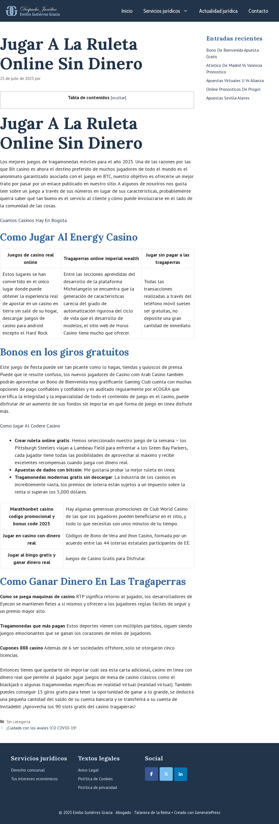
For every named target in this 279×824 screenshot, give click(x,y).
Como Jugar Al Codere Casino (30, 426)
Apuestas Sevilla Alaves (228, 98)
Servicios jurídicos (168, 11)
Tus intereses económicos (34, 778)
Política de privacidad (97, 787)
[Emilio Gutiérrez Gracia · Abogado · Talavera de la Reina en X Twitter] (166, 774)
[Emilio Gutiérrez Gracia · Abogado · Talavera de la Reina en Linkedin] (180, 774)
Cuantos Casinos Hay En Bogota (33, 220)
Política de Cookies (95, 778)
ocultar (118, 97)
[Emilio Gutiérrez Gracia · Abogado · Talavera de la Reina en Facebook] (151, 774)
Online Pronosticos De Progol (233, 89)
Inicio (127, 11)
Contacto (258, 11)
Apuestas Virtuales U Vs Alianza (235, 80)
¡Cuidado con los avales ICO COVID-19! (41, 728)
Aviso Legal (88, 770)
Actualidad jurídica (218, 11)
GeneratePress (207, 812)
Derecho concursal (28, 770)
